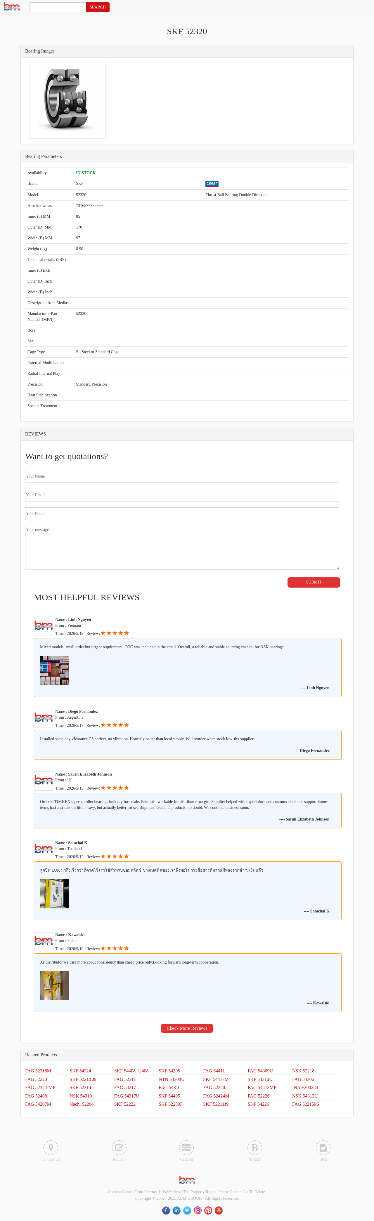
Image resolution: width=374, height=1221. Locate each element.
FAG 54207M (38, 1104)
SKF (80, 183)
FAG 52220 (36, 1079)
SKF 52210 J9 (83, 1079)
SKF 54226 (258, 1104)
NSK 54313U (305, 1095)
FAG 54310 (170, 1087)
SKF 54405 (169, 1095)
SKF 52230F (171, 1104)
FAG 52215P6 (305, 1104)
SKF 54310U (260, 1079)
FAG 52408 (36, 1095)
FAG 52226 (259, 1095)
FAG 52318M (38, 1070)
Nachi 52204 (82, 1104)
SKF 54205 (169, 1070)
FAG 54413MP (262, 1087)
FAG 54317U (126, 1095)
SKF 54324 (80, 1070)
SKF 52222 (125, 1104)
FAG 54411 (214, 1070)
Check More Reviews (187, 1028)
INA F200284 (305, 1087)
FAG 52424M (216, 1095)
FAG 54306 (303, 1079)
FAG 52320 (214, 1087)
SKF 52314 (80, 1087)
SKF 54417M (216, 1079)
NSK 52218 (303, 1070)
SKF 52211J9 (215, 1104)
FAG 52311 (125, 1079)
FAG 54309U (260, 1070)
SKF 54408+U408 (131, 1070)
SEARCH (98, 7)
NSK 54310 (81, 1095)
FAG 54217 (125, 1087)
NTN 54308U (171, 1079)
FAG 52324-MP (40, 1087)
